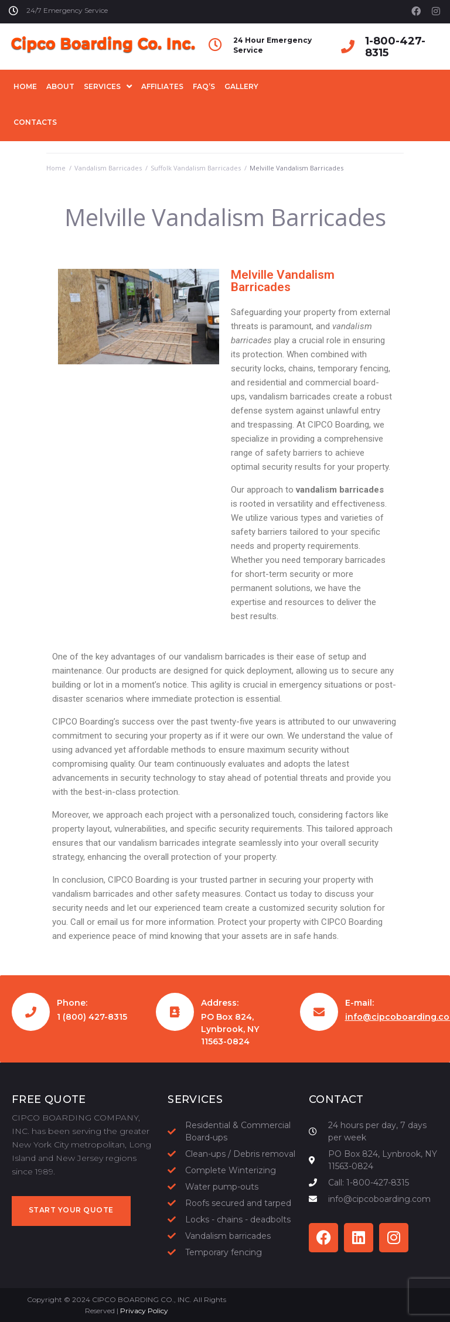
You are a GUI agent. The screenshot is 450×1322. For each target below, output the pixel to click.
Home (56, 167)
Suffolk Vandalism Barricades (196, 167)
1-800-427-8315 (395, 47)
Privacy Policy (144, 1310)
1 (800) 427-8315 (92, 1017)
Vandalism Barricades (108, 167)
